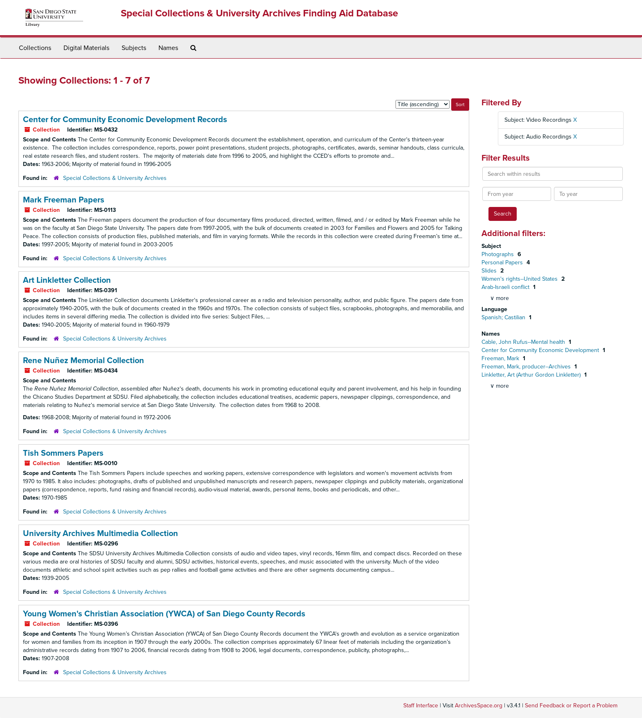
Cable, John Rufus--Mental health (524, 342)
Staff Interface (420, 705)
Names (168, 48)
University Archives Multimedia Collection (100, 533)
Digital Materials (86, 48)
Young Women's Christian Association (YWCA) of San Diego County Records (164, 614)
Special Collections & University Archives (115, 178)
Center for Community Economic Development (541, 350)
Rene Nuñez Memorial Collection (83, 361)
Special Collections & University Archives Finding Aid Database (259, 13)
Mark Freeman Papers (63, 200)
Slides (490, 270)
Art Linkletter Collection (67, 280)
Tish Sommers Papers (63, 453)
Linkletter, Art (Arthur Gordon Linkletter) (532, 374)
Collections (35, 48)
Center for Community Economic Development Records (125, 120)
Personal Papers (503, 262)
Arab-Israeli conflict (506, 287)
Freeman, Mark (501, 358)
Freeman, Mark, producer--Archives (527, 366)
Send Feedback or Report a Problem (571, 705)
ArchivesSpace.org (478, 705)
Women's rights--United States (520, 278)
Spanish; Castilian (504, 317)
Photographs (498, 254)
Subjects (134, 48)
